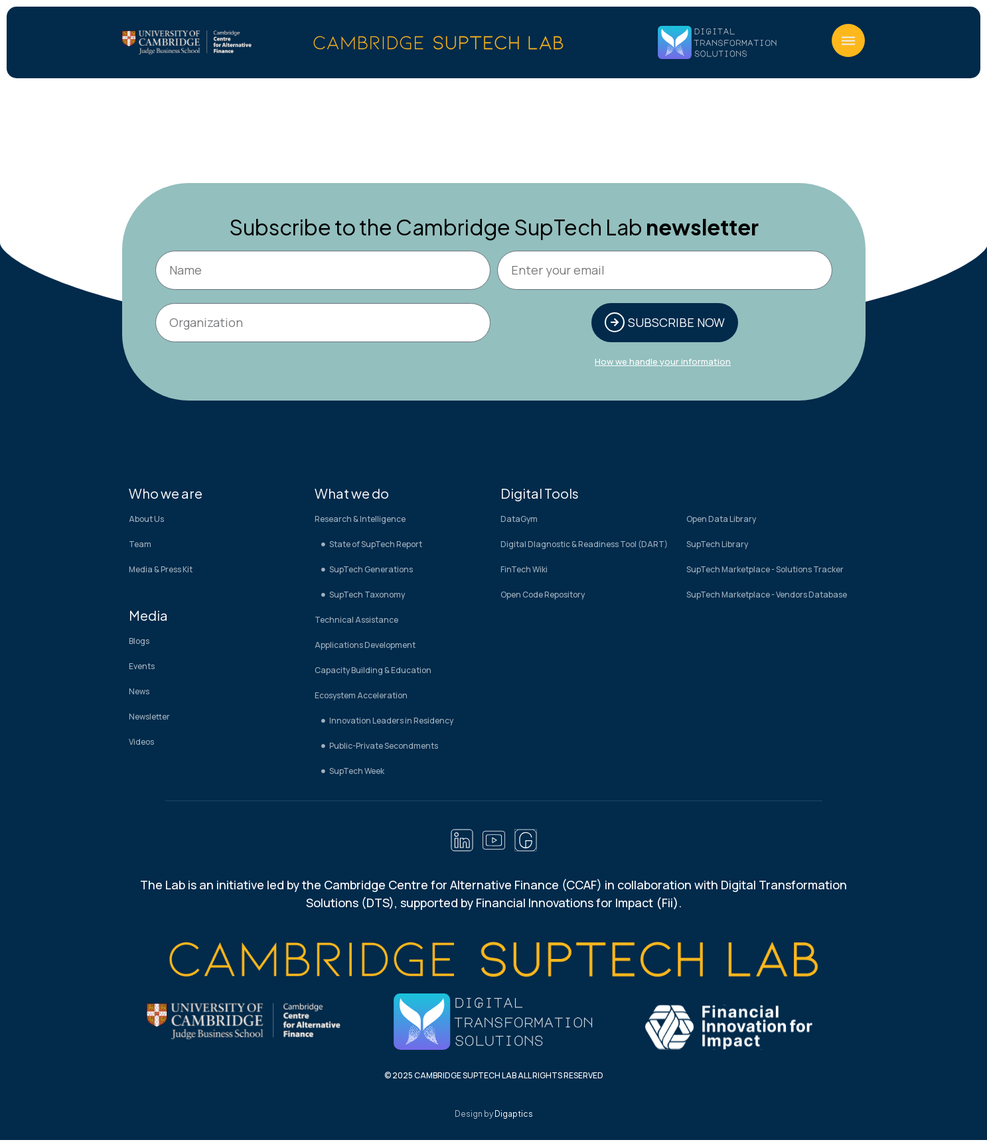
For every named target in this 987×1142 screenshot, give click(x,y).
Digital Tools (539, 494)
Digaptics (513, 1116)
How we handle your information (663, 363)
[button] (848, 40)
